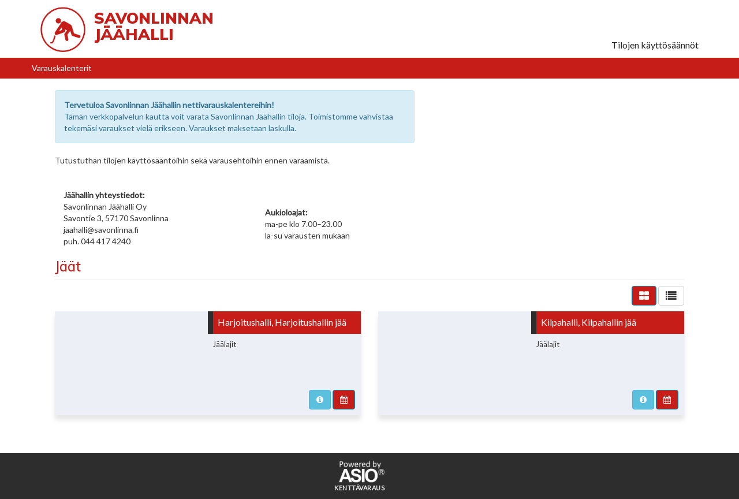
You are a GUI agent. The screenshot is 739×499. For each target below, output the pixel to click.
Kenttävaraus (359, 488)
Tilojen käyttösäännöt (655, 44)
